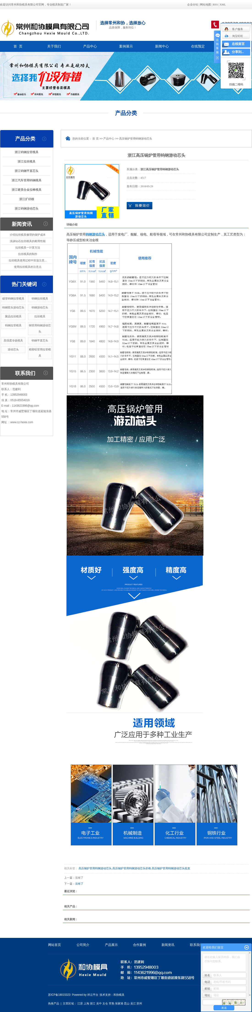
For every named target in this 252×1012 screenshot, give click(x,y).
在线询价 (139, 205)
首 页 (18, 46)
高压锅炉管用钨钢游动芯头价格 (131, 868)
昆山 (126, 1003)
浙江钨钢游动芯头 (26, 208)
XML (223, 4)
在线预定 (198, 46)
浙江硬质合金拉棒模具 (26, 189)
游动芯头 (13, 349)
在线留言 (238, 44)
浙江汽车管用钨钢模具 (26, 180)
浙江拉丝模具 (27, 161)
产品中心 (90, 46)
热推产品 (53, 1003)
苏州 (139, 1003)
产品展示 (111, 945)
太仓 (105, 1003)
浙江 (92, 1003)
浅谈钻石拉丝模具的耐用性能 (28, 241)
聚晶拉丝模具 (13, 316)
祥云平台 (92, 994)
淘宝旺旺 (234, 36)
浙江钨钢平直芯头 (26, 171)
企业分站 (192, 4)
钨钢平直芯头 (40, 340)
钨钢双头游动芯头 (13, 307)
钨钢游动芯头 (40, 307)
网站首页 (54, 945)
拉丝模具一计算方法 (27, 247)
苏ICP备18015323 (59, 994)
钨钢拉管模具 (13, 325)
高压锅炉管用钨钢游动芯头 (135, 138)
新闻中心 (162, 46)
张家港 (119, 1003)
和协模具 (118, 994)
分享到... (238, 52)
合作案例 (139, 945)
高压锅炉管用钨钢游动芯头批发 (171, 868)
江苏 (80, 1003)
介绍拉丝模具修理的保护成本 (28, 234)
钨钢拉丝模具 (40, 298)
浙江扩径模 (26, 199)
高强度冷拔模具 (13, 340)
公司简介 (83, 945)
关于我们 (54, 46)
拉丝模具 (39, 316)
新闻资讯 (168, 945)
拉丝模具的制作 (27, 254)
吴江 (133, 1003)
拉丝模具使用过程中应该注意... (28, 260)
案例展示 (126, 46)
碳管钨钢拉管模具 (13, 298)
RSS (215, 4)
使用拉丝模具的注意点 (27, 266)
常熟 (111, 1003)
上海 (86, 1003)
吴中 (99, 1003)
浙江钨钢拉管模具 (26, 152)
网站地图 (205, 4)
